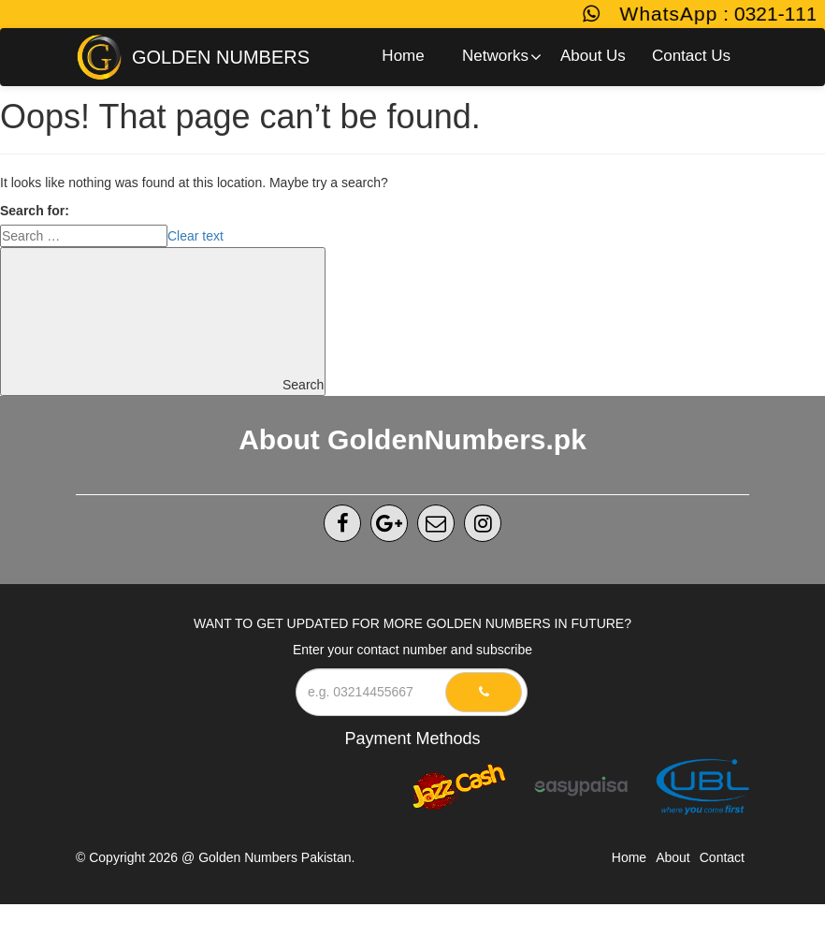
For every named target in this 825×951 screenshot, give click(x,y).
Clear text (195, 235)
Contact (722, 857)
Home (629, 857)
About (673, 857)
